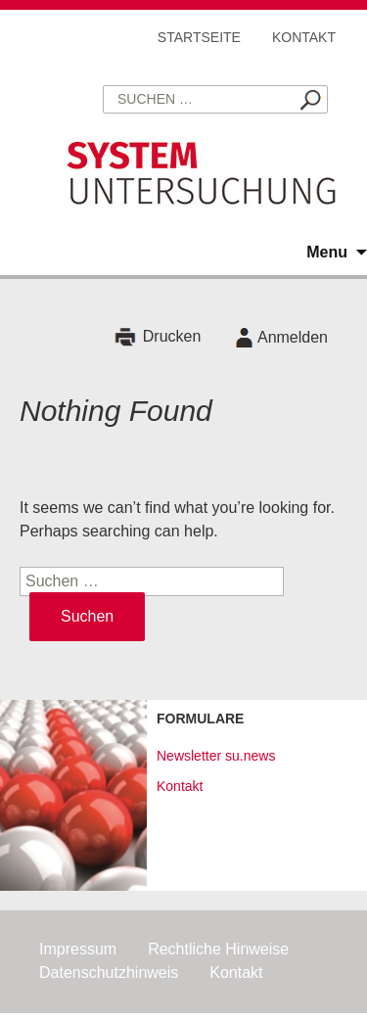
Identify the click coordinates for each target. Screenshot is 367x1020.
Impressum (77, 949)
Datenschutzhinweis (108, 972)
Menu (326, 252)
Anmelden (292, 337)
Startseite (199, 37)
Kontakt (304, 37)
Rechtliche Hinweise (218, 949)
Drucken (172, 337)
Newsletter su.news (216, 756)
